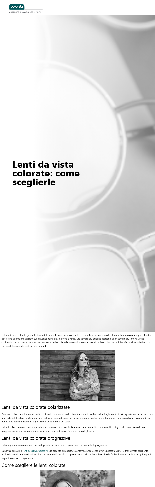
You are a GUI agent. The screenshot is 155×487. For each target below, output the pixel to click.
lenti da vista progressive (35, 450)
